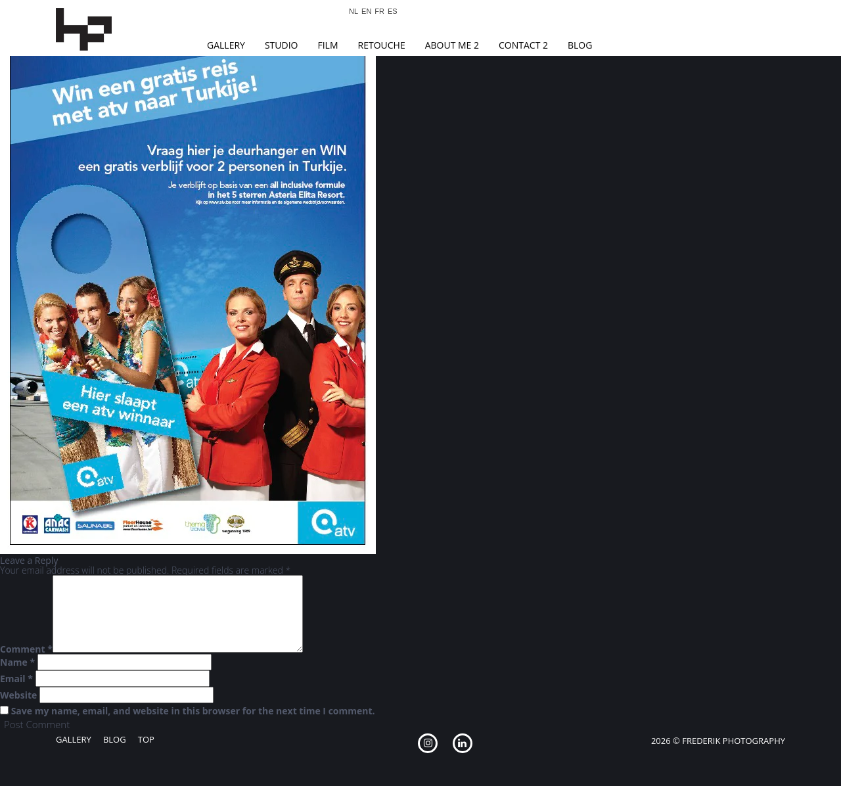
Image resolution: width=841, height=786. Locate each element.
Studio (281, 45)
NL (353, 11)
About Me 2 (452, 45)
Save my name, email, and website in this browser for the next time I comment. (193, 711)
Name (17, 662)
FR (379, 11)
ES (393, 11)
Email (16, 678)
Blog (580, 45)
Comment (26, 649)
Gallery (226, 45)
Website (18, 695)
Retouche (381, 45)
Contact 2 (523, 45)
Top (146, 739)
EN (366, 11)
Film (327, 45)
